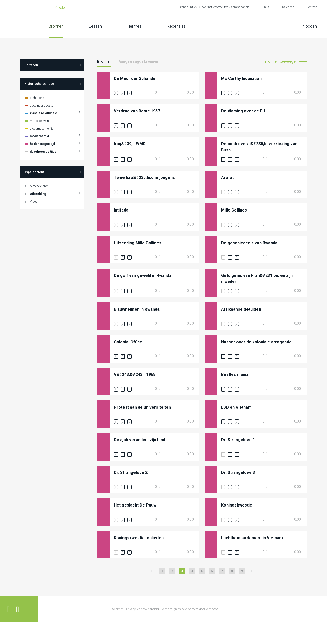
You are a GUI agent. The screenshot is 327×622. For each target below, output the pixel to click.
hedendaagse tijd (42, 144)
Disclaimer (116, 609)
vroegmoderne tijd (42, 128)
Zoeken (62, 7)
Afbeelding (38, 194)
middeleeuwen (39, 121)
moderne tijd (39, 136)
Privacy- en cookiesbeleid (142, 609)
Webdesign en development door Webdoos (190, 609)
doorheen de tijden (44, 151)
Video (33, 201)
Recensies (176, 26)
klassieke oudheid (43, 113)
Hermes (134, 26)
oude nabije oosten (42, 105)
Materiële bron (39, 186)
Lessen (95, 26)
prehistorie (37, 98)
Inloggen (309, 26)
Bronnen (56, 26)
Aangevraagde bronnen (138, 61)
